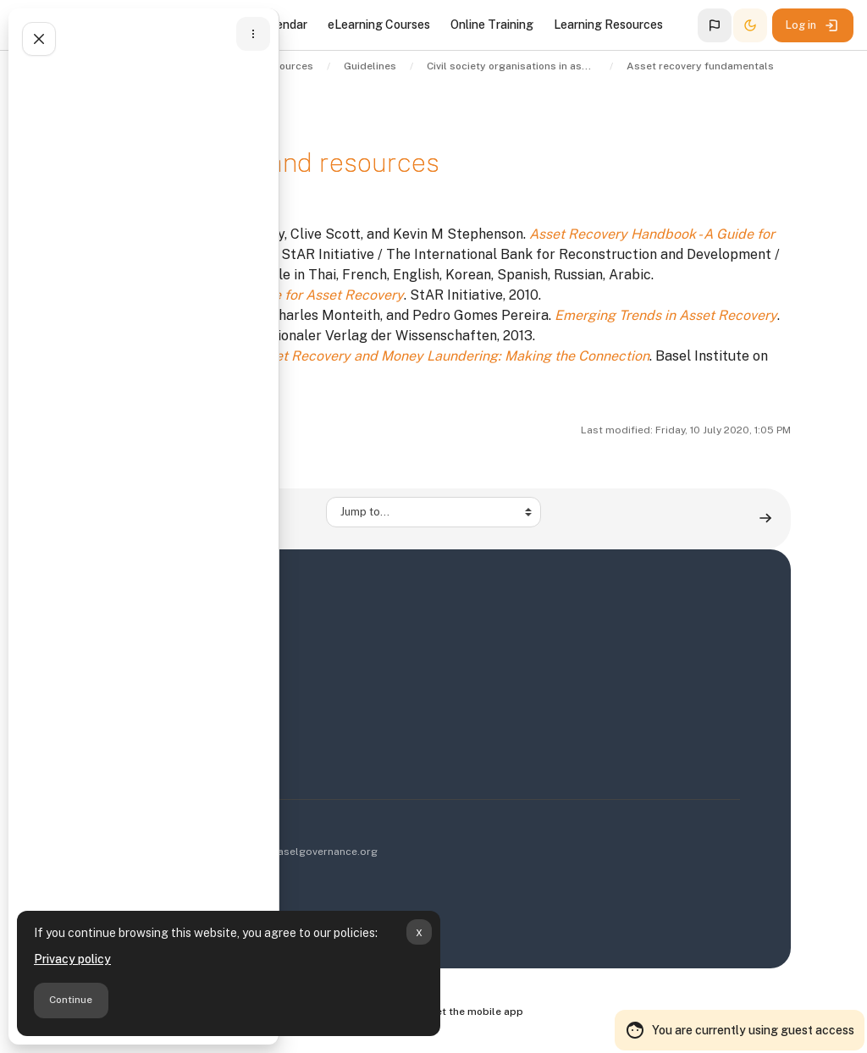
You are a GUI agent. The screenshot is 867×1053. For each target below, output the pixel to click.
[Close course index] (39, 39)
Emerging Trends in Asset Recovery (666, 315)
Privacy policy (72, 959)
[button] (715, 25)
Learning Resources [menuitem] (608, 24)
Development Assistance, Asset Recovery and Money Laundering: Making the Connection (369, 356)
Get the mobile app (475, 1011)
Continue (70, 1000)
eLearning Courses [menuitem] (379, 24)
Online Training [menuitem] (491, 24)
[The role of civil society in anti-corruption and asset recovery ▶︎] (765, 518)
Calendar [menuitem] (282, 24)
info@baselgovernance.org (310, 851)
